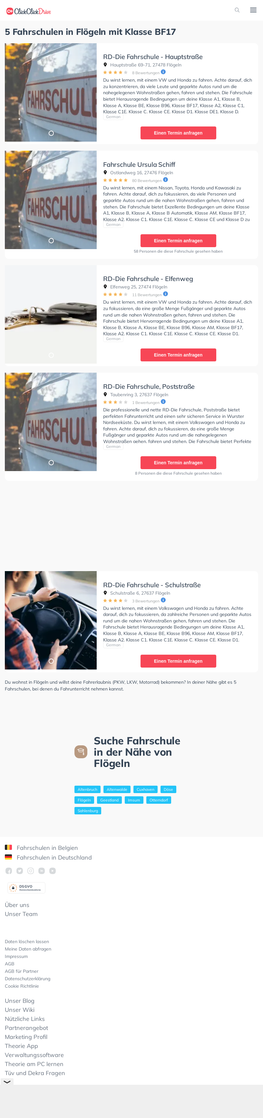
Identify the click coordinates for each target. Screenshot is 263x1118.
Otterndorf (159, 800)
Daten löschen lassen (27, 941)
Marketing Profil (26, 1037)
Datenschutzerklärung (27, 979)
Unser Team (21, 914)
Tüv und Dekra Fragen (35, 1073)
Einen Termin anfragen (178, 133)
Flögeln (84, 800)
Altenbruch (87, 789)
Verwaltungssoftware (34, 1055)
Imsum (134, 800)
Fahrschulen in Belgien (41, 847)
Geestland (109, 800)
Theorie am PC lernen (34, 1064)
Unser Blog (19, 1000)
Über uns (17, 905)
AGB (10, 964)
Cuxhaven (145, 789)
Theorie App (21, 1046)
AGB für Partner (21, 971)
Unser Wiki (19, 1009)
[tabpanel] (51, 92)
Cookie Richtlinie (22, 986)
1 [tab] (51, 133)
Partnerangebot (26, 1028)
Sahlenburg (88, 810)
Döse (168, 789)
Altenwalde (117, 789)
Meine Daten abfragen (28, 949)
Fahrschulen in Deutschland (48, 857)
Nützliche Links (25, 1018)
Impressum (16, 956)
